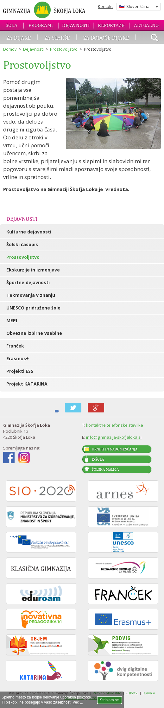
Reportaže (111, 25)
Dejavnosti (76, 25)
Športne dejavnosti (28, 282)
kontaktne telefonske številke (114, 425)
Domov (10, 49)
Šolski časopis (22, 244)
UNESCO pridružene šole (33, 308)
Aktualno (146, 25)
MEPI (11, 320)
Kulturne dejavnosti (28, 232)
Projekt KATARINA (26, 384)
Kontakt (105, 6)
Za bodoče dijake (106, 38)
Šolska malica (105, 469)
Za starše (57, 38)
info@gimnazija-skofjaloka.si (114, 437)
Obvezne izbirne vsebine (34, 333)
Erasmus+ (17, 358)
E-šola (98, 459)
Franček (15, 346)
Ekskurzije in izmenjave (33, 270)
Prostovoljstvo (64, 49)
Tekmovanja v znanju (30, 295)
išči (154, 38)
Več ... (78, 702)
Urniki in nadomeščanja (114, 449)
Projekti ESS (19, 371)
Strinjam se (109, 700)
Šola (11, 25)
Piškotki (131, 693)
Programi (40, 25)
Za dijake (18, 38)
